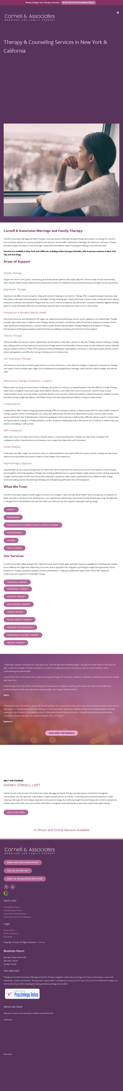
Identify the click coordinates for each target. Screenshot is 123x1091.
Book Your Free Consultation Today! (78, 2)
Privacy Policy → (11, 930)
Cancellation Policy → (13, 907)
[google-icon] (6, 891)
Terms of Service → (12, 933)
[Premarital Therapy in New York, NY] (18, 589)
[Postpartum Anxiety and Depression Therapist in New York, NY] (13, 517)
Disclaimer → (9, 936)
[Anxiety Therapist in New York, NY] (11, 509)
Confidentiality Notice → (14, 910)
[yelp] (12, 887)
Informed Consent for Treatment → (18, 916)
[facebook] (6, 887)
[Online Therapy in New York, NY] (17, 582)
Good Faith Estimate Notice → (16, 913)
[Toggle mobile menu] (118, 12)
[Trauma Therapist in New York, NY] (15, 532)
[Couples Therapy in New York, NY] (16, 596)
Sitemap (41, 942)
